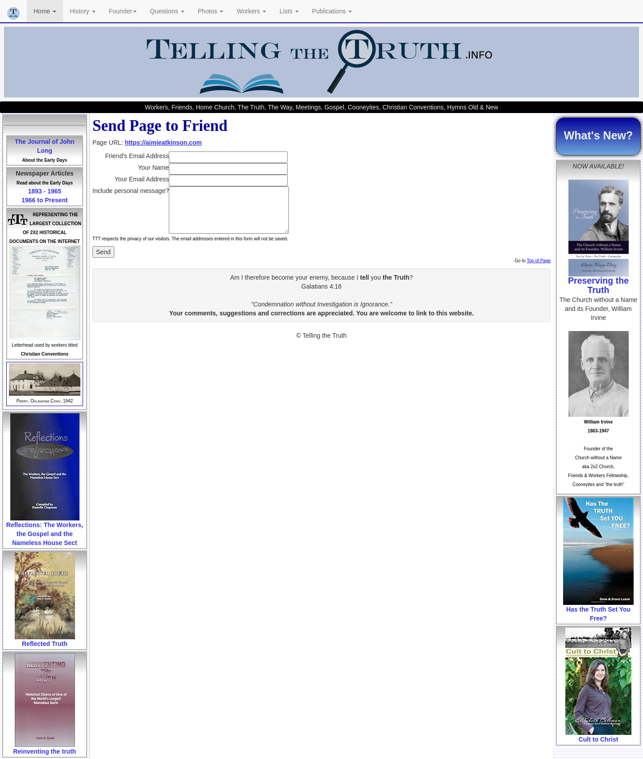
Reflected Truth (44, 643)
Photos (210, 11)
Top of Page (539, 260)
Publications (332, 11)
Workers (251, 11)
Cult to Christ (598, 739)
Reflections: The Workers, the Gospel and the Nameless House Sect (44, 533)
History (82, 11)
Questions (167, 11)
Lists (289, 11)
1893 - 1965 (45, 191)
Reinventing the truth (44, 751)
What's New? (598, 135)
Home (44, 11)
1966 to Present (44, 200)
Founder (123, 11)
